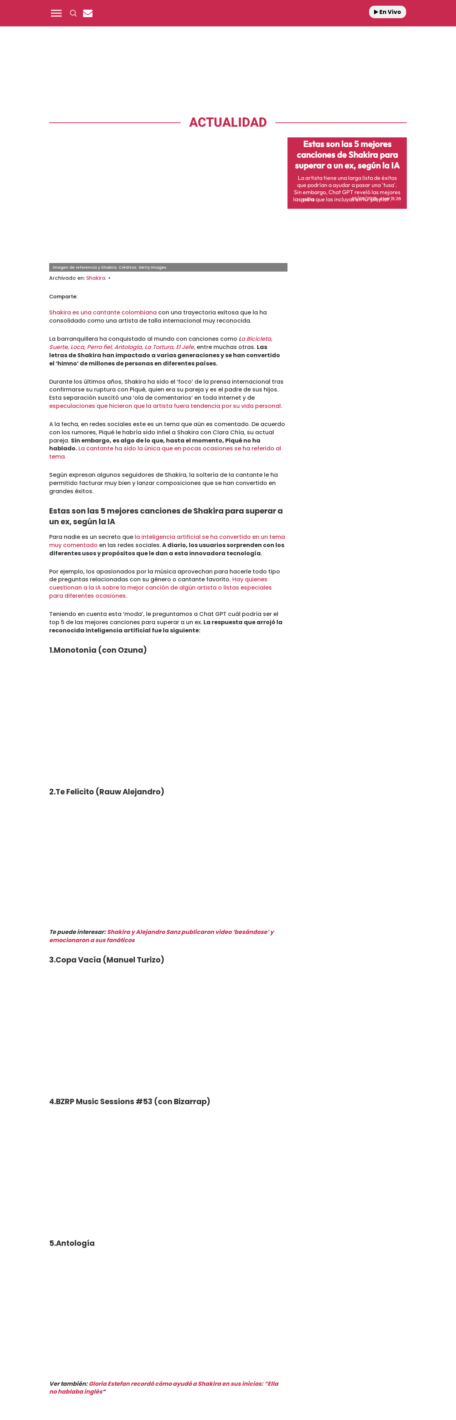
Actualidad (228, 122)
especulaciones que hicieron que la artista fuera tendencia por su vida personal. (165, 406)
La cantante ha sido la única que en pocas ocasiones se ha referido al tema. (165, 452)
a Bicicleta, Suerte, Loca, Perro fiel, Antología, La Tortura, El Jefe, (161, 343)
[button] (56, 13)
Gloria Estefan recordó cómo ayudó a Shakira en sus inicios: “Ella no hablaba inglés (163, 1388)
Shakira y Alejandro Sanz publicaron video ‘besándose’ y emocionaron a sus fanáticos (161, 936)
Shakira (95, 278)
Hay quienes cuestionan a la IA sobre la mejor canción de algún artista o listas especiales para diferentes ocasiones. (160, 587)
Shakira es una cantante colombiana (103, 312)
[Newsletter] (88, 13)
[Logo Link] (228, 13)
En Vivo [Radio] (387, 12)
